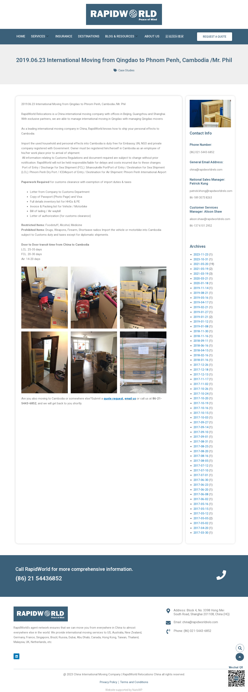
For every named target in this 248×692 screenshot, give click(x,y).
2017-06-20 (201, 489)
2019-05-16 (201, 297)
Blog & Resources (121, 36)
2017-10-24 (201, 393)
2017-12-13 (201, 374)
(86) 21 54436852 (39, 578)
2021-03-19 (201, 273)
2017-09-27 (201, 422)
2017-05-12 (201, 513)
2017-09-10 (201, 432)
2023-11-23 (201, 254)
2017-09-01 (201, 436)
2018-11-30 (201, 331)
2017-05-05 (201, 518)
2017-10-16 (201, 408)
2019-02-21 (201, 307)
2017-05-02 (201, 523)
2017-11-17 (201, 379)
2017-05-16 (201, 504)
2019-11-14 (201, 288)
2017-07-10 (201, 470)
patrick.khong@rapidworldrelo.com (211, 190)
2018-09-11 (201, 341)
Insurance (63, 36)
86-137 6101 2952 (201, 225)
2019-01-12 (201, 321)
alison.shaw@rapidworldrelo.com (210, 219)
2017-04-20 (201, 528)
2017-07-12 (201, 465)
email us (130, 398)
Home (20, 36)
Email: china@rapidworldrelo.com (196, 622)
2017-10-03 (201, 417)
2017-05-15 (201, 509)
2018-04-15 (201, 350)
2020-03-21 (201, 278)
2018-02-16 (201, 355)
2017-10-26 (201, 389)
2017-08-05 (201, 460)
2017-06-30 (201, 480)
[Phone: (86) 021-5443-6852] (168, 631)
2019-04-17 (201, 302)
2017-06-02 (201, 499)
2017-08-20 (201, 451)
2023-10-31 (201, 259)
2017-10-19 (201, 403)
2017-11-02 (201, 384)
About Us (152, 36)
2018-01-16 (201, 360)
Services (39, 36)
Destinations (88, 36)
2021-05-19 (201, 269)
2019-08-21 (201, 293)
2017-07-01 (201, 475)
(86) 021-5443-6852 (202, 152)
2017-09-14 (201, 427)
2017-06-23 (201, 485)
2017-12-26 (201, 365)
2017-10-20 (201, 398)
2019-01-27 (201, 312)
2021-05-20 (201, 264)
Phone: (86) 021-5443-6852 (192, 631)
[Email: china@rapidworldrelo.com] (168, 622)
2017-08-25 (201, 446)
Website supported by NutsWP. (124, 689)
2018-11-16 (201, 336)
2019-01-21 (201, 317)
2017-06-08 (201, 494)
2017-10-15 (201, 413)
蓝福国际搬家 (174, 36)
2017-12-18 (201, 369)
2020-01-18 (201, 283)
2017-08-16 (201, 456)
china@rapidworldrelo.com (206, 169)
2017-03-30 (201, 532)
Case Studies (126, 70)
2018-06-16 (201, 345)
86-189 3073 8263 (201, 197)
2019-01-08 (201, 326)
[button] (240, 648)
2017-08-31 (201, 441)
